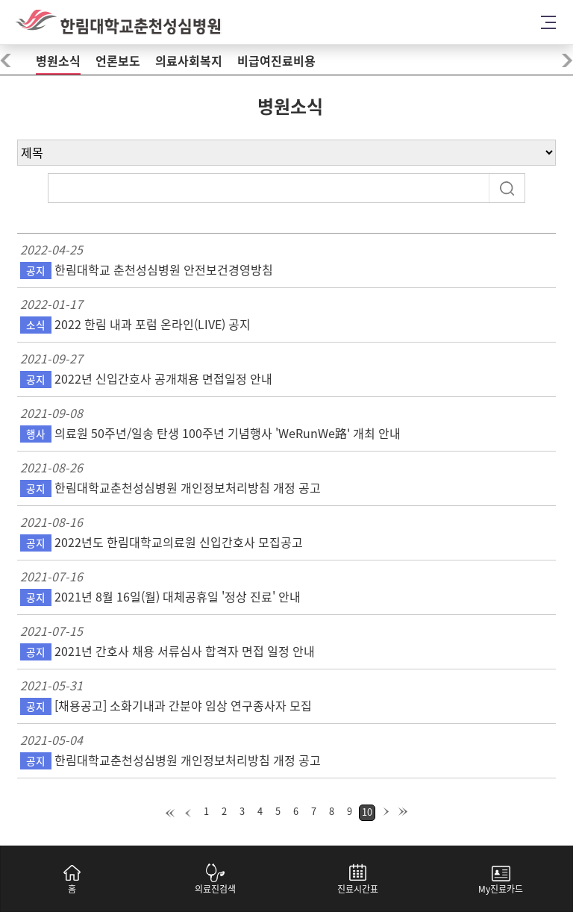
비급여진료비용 (276, 61)
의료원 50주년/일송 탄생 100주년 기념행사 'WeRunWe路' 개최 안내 (210, 434)
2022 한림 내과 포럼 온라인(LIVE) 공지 (135, 325)
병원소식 (58, 61)
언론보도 (118, 61)
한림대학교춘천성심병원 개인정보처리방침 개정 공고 (170, 488)
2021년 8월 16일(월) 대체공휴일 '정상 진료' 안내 (160, 597)
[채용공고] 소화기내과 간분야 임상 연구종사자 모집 (166, 706)
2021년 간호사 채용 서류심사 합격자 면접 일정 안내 (167, 652)
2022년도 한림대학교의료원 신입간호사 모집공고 (161, 543)
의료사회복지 (188, 61)
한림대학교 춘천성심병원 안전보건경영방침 (146, 270)
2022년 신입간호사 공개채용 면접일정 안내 (146, 379)
